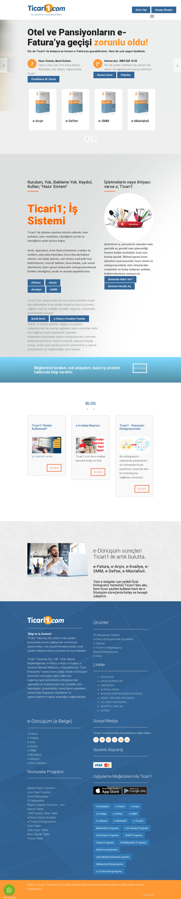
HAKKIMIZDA (107, 685)
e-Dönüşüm (102, 806)
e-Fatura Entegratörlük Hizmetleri (113, 639)
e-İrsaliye (32, 738)
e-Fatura (32, 733)
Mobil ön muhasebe (107, 849)
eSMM (53, 289)
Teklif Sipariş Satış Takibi (42, 813)
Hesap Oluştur (164, 9)
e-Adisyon (33, 759)
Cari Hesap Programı (136, 828)
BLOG (90, 403)
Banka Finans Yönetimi (41, 788)
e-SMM (31, 750)
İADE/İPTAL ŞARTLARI (112, 706)
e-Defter (32, 746)
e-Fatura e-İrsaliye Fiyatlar (69, 318)
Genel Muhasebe (37, 796)
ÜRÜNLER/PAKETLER (112, 681)
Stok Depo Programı (107, 835)
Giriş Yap (141, 9)
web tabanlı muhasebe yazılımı (112, 857)
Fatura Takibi (35, 838)
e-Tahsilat (99, 643)
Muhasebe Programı (107, 828)
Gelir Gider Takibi (37, 830)
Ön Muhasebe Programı (133, 842)
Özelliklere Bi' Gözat (43, 79)
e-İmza (97, 656)
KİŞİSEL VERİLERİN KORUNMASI (117, 698)
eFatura (36, 282)
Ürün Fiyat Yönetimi (39, 792)
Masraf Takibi (35, 809)
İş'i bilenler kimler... (87, 456)
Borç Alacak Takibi (38, 834)
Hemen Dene (105, 75)
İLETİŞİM (105, 710)
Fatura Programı (105, 842)
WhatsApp (9, 890)
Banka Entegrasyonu (105, 651)
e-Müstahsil (34, 754)
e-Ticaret (138, 820)
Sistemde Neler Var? (120, 279)
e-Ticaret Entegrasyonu (107, 647)
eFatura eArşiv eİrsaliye (41, 817)
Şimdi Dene (38, 318)
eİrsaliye (36, 289)
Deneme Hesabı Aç (119, 286)
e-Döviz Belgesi (36, 763)
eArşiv (53, 282)
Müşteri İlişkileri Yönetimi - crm (46, 805)
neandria (148, 895)
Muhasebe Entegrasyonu (109, 864)
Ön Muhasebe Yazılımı (106, 635)
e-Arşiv (31, 742)
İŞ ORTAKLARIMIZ (110, 689)
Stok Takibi (34, 825)
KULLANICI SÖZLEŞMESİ (114, 702)
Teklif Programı (133, 835)
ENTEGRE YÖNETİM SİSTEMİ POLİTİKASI (121, 693)
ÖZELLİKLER (107, 677)
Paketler (126, 75)
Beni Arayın (140, 368)
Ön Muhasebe (35, 800)
